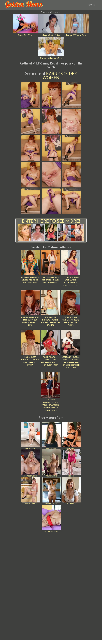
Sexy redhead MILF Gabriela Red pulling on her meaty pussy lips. (70, 281)
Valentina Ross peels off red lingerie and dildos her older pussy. (50, 361)
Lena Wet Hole (51, 490)
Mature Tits (51, 435)
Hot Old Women (30, 463)
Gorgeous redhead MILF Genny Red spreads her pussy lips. (30, 321)
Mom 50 (71, 463)
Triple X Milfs (71, 435)
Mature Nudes (30, 435)
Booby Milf (71, 490)
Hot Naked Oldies (51, 518)
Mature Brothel (51, 463)
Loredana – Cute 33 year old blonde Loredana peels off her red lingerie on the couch (71, 362)
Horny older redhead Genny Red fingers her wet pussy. (30, 361)
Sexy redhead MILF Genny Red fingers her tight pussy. (50, 280)
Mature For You (30, 490)
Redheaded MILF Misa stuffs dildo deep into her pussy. (30, 280)
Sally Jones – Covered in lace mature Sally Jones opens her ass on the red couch (50, 405)
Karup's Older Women (60, 75)
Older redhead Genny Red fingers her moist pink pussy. (70, 321)
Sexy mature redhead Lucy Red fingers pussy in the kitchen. (50, 321)
